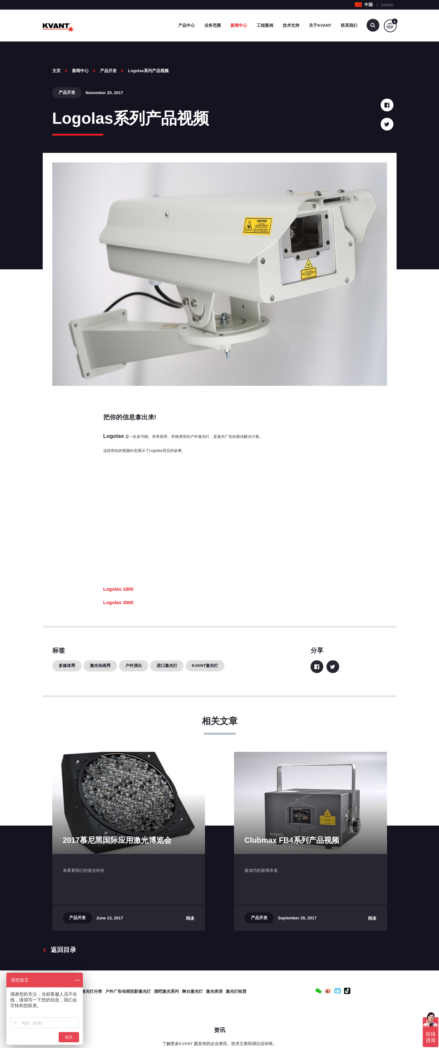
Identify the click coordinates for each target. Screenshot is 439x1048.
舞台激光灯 (192, 991)
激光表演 (214, 991)
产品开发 (108, 70)
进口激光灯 (167, 665)
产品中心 (186, 25)
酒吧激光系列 (166, 991)
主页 (56, 70)
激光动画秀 (100, 665)
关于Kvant (320, 25)
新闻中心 (238, 25)
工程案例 (265, 25)
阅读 (190, 918)
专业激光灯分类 (87, 991)
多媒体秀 (67, 665)
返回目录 (59, 950)
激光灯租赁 (236, 991)
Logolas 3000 (118, 602)
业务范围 (212, 25)
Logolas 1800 (118, 589)
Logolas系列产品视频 (148, 70)
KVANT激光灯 (205, 665)
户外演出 (133, 665)
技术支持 (291, 25)
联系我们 (349, 25)
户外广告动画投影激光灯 (128, 991)
